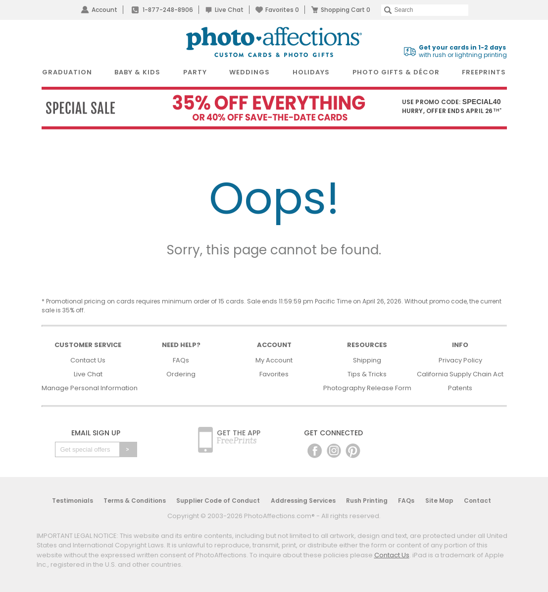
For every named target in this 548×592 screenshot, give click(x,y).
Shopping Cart (345, 9)
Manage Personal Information (90, 388)
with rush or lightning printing (463, 51)
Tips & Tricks (367, 374)
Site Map (439, 500)
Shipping (367, 360)
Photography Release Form (367, 388)
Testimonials (72, 500)
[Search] (424, 10)
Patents (460, 388)
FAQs (181, 360)
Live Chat (229, 9)
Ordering (181, 374)
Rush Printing (367, 500)
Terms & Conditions (134, 500)
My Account (274, 360)
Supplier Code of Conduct (218, 500)
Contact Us (87, 360)
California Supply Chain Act (460, 374)
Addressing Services (303, 500)
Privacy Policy (460, 360)
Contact (477, 500)
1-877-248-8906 (168, 9)
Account (104, 9)
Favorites (282, 9)
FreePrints (484, 72)
